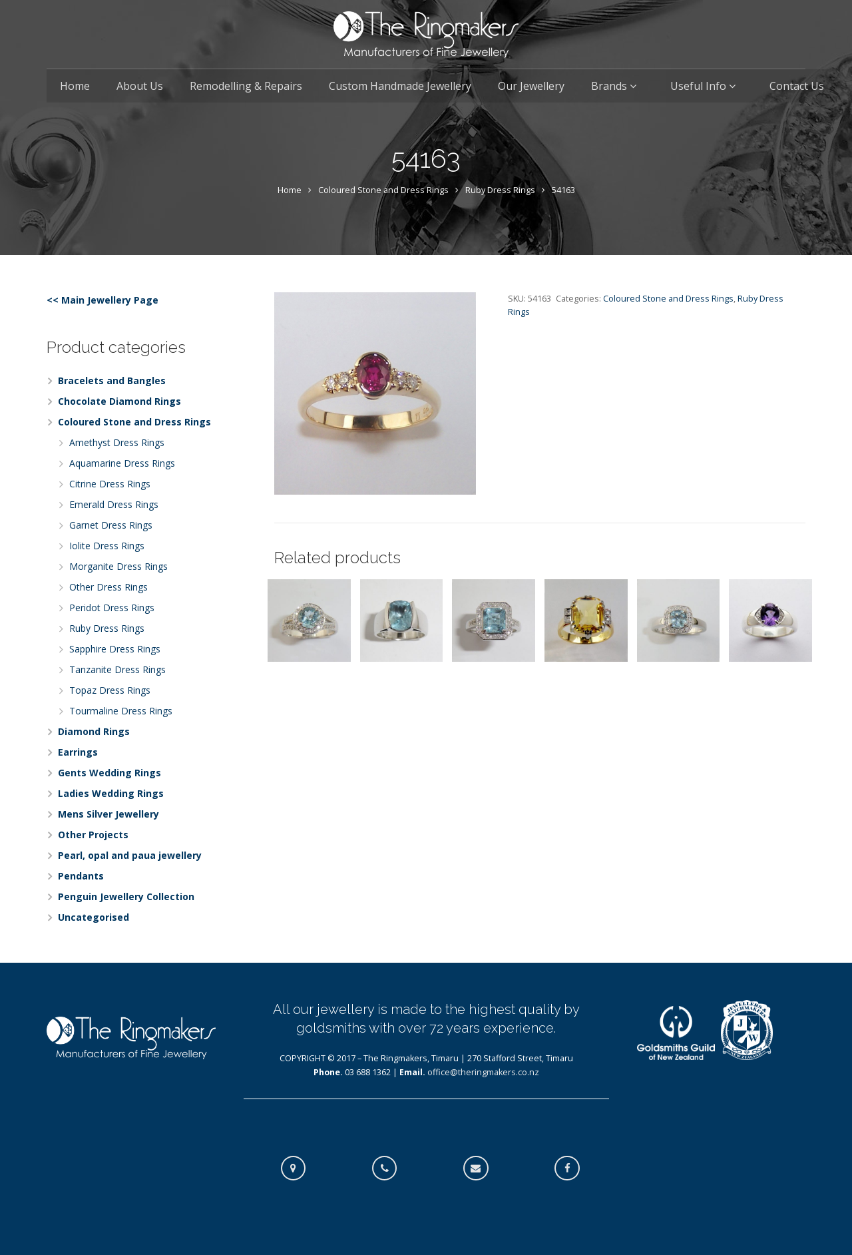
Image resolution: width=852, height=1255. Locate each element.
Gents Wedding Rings (109, 772)
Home (290, 190)
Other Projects (93, 834)
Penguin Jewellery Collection (126, 896)
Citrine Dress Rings (109, 483)
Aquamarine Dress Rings (122, 463)
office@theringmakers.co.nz (483, 1072)
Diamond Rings (94, 731)
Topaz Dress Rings (109, 690)
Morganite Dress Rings (118, 566)
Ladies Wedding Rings (111, 793)
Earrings (78, 752)
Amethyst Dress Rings (116, 442)
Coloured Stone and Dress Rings (383, 190)
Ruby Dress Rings (500, 190)
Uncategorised (93, 917)
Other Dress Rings (108, 587)
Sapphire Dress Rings (114, 648)
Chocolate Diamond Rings (119, 401)
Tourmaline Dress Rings (120, 710)
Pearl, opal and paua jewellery (130, 855)
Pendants (81, 876)
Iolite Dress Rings (106, 545)
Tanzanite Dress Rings (117, 669)
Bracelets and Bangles (112, 380)
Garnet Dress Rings (110, 525)
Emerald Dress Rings (113, 504)
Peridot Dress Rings (111, 607)
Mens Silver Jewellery (108, 814)
